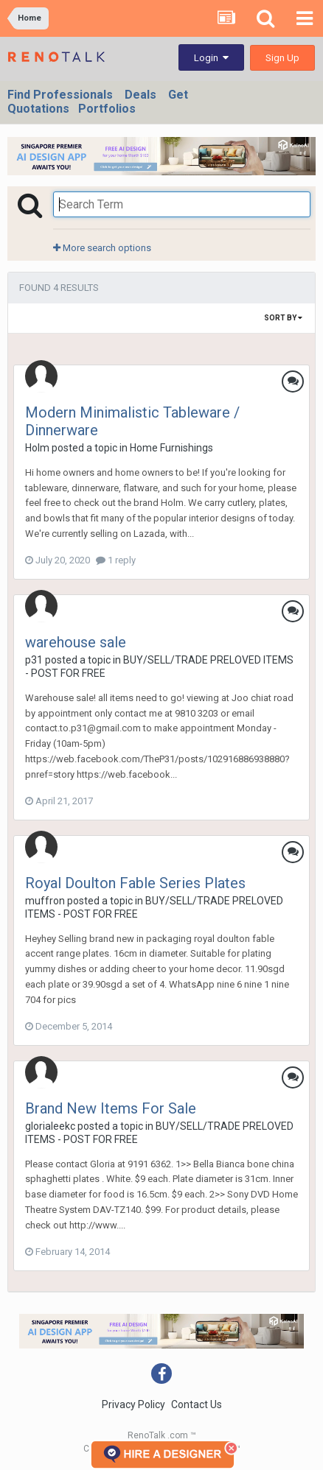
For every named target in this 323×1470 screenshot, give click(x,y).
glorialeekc (50, 1126)
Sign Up (282, 57)
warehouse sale (75, 642)
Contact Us (196, 1404)
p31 (34, 660)
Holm (37, 448)
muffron (45, 901)
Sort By (283, 318)
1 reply (116, 560)
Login (211, 57)
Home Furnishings (171, 448)
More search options (102, 247)
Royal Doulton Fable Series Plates (135, 883)
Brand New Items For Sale (110, 1108)
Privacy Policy (133, 1404)
